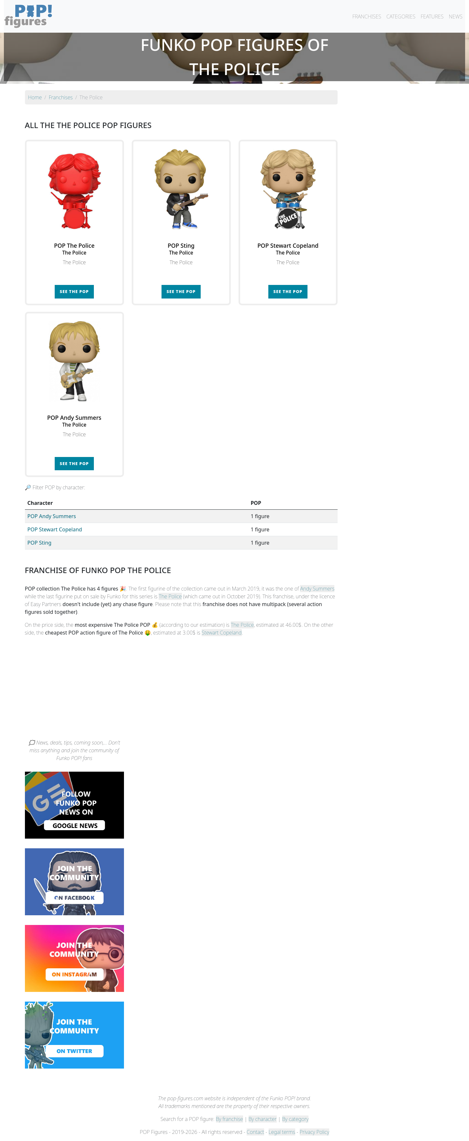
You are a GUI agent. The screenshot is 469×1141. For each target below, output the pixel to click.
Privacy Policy (314, 1132)
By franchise (229, 1119)
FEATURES (431, 16)
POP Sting (39, 542)
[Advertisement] (234, 690)
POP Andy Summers (52, 516)
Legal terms (282, 1132)
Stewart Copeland (222, 632)
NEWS (456, 16)
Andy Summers (317, 588)
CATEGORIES (401, 16)
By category (295, 1119)
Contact (255, 1132)
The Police (170, 596)
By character (263, 1119)
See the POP (74, 291)
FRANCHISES (366, 16)
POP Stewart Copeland (55, 529)
